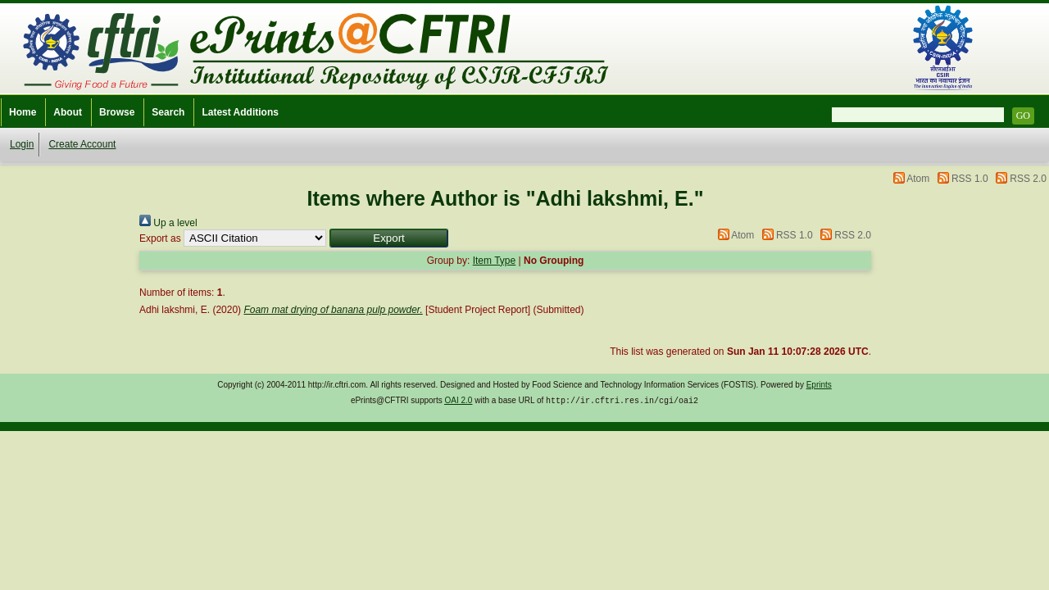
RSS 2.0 (1028, 178)
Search (168, 112)
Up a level (168, 223)
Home (22, 112)
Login (22, 144)
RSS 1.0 (969, 178)
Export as (160, 238)
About (67, 112)
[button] (388, 238)
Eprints (819, 384)
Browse (116, 112)
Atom (917, 178)
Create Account (82, 144)
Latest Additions (240, 112)
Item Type (494, 260)
